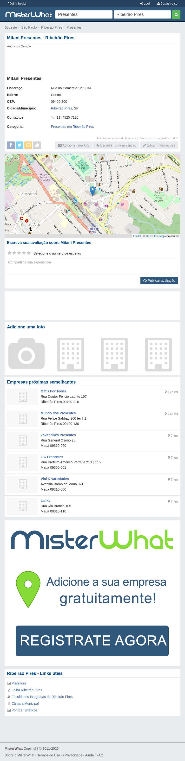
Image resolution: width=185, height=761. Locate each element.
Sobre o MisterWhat (19, 755)
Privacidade (73, 755)
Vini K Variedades (55, 479)
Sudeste (11, 27)
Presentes (74, 27)
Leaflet (137, 236)
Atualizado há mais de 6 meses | (118, 138)
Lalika (45, 501)
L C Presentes (52, 457)
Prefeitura (19, 683)
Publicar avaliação (159, 280)
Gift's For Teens (53, 391)
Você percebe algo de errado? (159, 138)
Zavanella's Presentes (58, 435)
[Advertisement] (92, 60)
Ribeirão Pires (51, 27)
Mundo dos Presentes (58, 413)
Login (145, 3)
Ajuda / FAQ (94, 755)
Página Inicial (16, 3)
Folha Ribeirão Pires (27, 690)
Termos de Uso (48, 755)
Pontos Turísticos (24, 710)
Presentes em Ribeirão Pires (72, 126)
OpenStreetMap (155, 236)
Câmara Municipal (25, 703)
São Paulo (29, 27)
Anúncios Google (19, 46)
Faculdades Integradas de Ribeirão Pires (42, 697)
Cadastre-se (167, 3)
